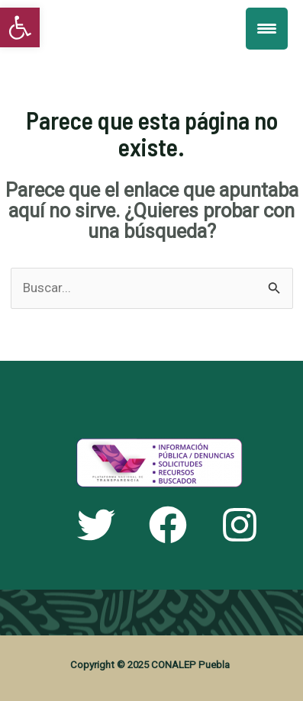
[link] (20, 27)
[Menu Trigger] (267, 29)
